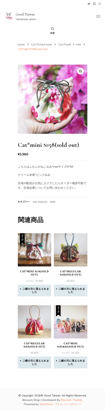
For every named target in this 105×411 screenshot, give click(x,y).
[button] (80, 71)
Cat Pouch (40, 201)
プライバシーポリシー (68, 404)
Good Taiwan (25, 14)
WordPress (46, 404)
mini (52, 201)
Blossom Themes (71, 400)
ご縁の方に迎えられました (35, 290)
